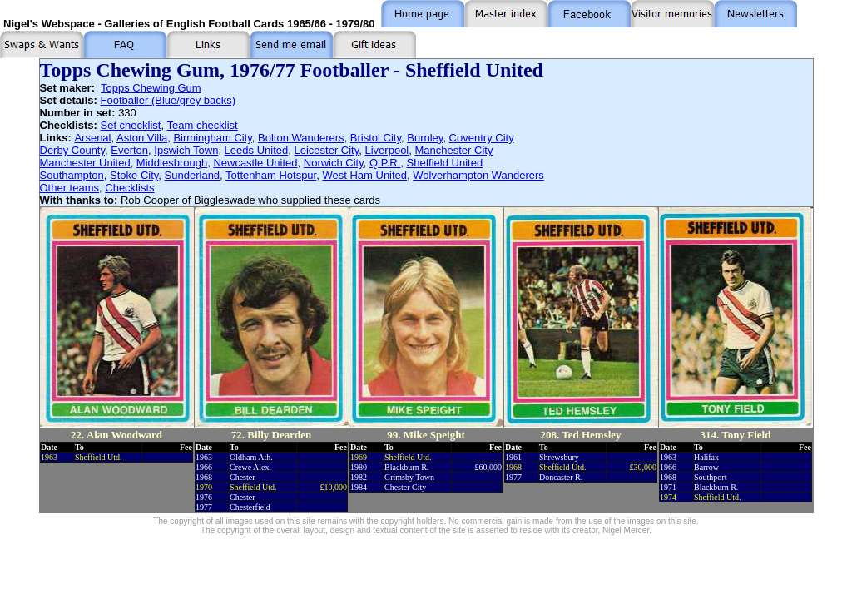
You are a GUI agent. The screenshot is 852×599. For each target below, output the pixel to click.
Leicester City (326, 150)
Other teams (70, 187)
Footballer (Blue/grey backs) (167, 100)
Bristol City (375, 137)
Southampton (72, 175)
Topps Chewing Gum (151, 88)
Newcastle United (255, 162)
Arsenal (92, 137)
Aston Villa (141, 137)
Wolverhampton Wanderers (478, 175)
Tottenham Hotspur (270, 175)
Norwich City (334, 162)
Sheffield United (445, 162)
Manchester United (85, 162)
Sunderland (192, 175)
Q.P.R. (384, 162)
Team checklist (201, 125)
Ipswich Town (186, 150)
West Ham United (364, 175)
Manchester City (454, 150)
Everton (129, 150)
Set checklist (131, 125)
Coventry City (481, 137)
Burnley (425, 137)
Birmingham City (212, 137)
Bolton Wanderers (301, 137)
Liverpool (387, 150)
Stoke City (134, 175)
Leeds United (257, 150)
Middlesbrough (171, 162)
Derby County (73, 150)
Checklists (129, 187)
